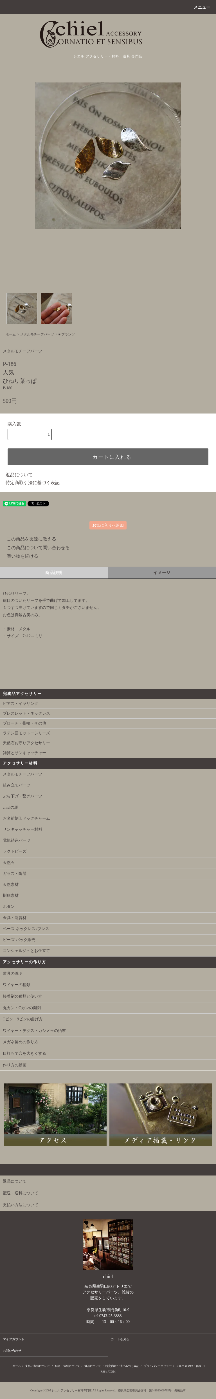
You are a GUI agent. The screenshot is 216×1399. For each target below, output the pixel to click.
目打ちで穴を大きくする (24, 1053)
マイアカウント (13, 1339)
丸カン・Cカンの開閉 (22, 1008)
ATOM (111, 1371)
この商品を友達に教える (28, 539)
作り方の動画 (14, 1065)
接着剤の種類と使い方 (22, 996)
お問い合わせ (12, 1350)
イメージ (162, 573)
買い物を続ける (19, 556)
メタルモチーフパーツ (37, 334)
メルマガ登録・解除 (188, 1365)
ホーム (11, 334)
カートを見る (120, 1339)
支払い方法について (37, 1365)
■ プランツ (66, 334)
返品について (19, 474)
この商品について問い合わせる (35, 547)
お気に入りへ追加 (108, 525)
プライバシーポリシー (158, 1365)
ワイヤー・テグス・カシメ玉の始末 (34, 1031)
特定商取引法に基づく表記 (33, 482)
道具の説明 (12, 973)
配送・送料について (67, 1365)
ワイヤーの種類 (16, 985)
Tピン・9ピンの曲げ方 (23, 1019)
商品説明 (54, 573)
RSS (102, 1371)
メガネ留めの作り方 (20, 1042)
